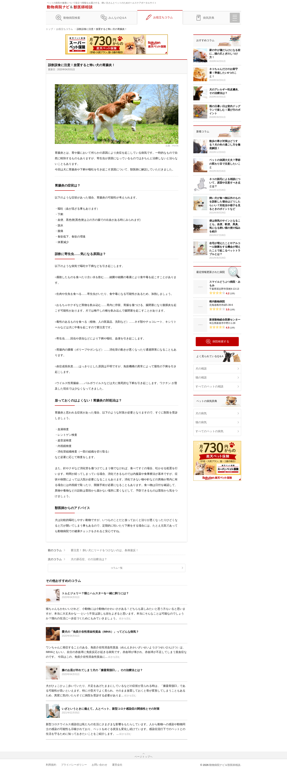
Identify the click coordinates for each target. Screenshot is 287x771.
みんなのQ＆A (117, 17)
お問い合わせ (99, 764)
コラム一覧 (117, 568)
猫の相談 (201, 377)
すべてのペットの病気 (209, 431)
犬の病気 (201, 413)
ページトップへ (144, 756)
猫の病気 (201, 422)
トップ (49, 29)
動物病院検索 (71, 17)
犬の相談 (201, 368)
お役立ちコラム (163, 17)
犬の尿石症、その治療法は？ (89, 559)
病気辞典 (208, 17)
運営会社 (117, 764)
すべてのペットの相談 (209, 386)
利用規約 (51, 764)
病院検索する (217, 342)
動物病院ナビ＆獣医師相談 (224, 764)
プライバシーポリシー (74, 764)
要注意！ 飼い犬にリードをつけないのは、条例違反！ (105, 550)
